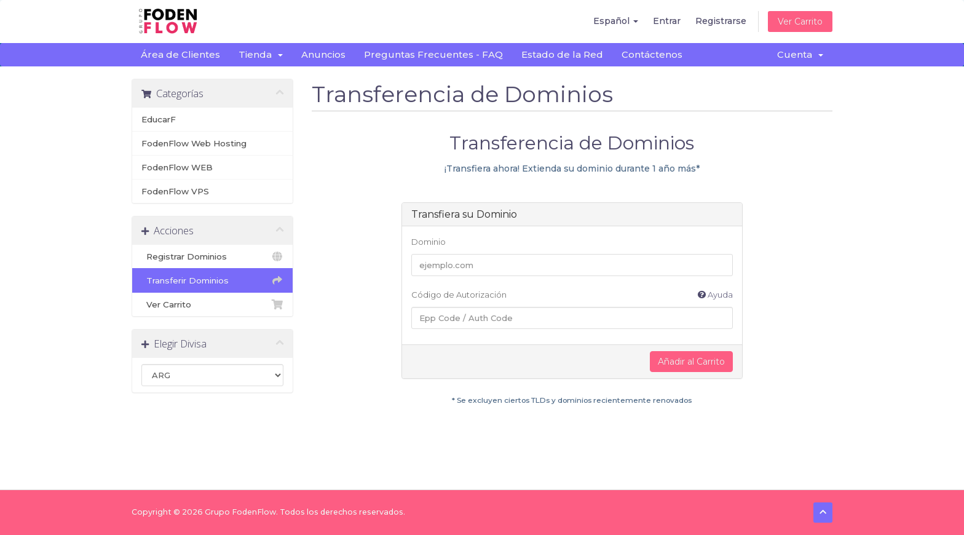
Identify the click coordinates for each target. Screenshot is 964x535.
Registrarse (720, 20)
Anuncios (323, 54)
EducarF (158, 119)
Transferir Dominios (212, 280)
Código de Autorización (572, 294)
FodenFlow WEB (177, 167)
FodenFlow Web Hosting (194, 143)
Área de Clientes (180, 54)
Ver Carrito (800, 21)
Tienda (261, 54)
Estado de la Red (562, 54)
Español (615, 20)
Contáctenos (652, 54)
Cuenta (800, 54)
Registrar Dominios (212, 256)
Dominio (428, 242)
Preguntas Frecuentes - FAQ (433, 54)
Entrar (667, 20)
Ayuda (715, 294)
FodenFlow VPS (175, 191)
